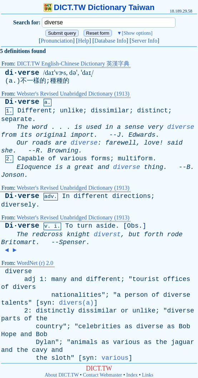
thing (153, 167)
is (78, 127)
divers (24, 287)
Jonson (12, 175)
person (136, 295)
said (175, 142)
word (39, 127)
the (41, 318)
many (58, 279)
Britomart (18, 242)
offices (176, 279)
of (52, 158)
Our (22, 142)
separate (16, 119)
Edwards (142, 135)
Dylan (45, 342)
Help (83, 41)
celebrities (99, 326)
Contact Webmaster (102, 375)
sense (134, 127)
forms (100, 158)
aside (105, 225)
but (134, 234)
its (26, 135)
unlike (71, 110)
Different (35, 110)
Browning (63, 150)
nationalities (76, 295)
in (109, 127)
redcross (47, 234)
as (129, 326)
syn (45, 302)
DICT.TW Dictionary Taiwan (99, 7)
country (49, 326)
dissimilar (110, 110)
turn (84, 225)
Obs (132, 225)
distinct (152, 110)
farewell (120, 142)
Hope (8, 334)
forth (153, 234)
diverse (180, 127)
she (7, 150)
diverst (107, 234)
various (73, 158)
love (151, 142)
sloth (60, 358)
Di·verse (22, 102)
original (51, 135)
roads (41, 142)
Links (147, 375)
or (125, 310)
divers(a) (76, 302)
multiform (135, 158)
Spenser (72, 242)
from (8, 135)
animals (84, 342)
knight (78, 234)
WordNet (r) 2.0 (35, 263)
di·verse (22, 73)
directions (131, 196)
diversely (18, 204)
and (103, 167)
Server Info (144, 41)
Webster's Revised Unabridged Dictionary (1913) (73, 94)
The (22, 127)
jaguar (182, 342)
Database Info (110, 41)
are (60, 142)
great (84, 167)
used (94, 127)
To (69, 225)
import (82, 135)
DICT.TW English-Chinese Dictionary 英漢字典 (73, 63)
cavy (39, 350)
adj (30, 279)
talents (14, 302)
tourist (145, 279)
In (66, 196)
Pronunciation (57, 41)
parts (10, 318)
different (91, 196)
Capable (31, 158)
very (155, 127)
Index (132, 375)
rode (175, 234)
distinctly (55, 310)
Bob (184, 326)
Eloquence (33, 167)
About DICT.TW (62, 375)
